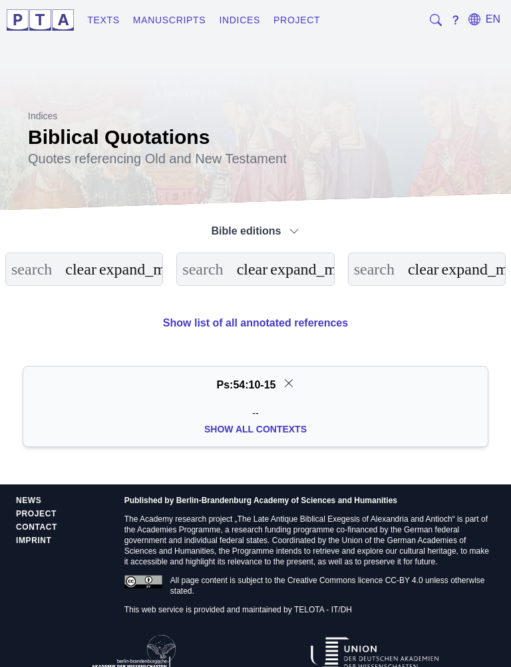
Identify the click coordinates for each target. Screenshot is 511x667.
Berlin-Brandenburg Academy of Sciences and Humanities (286, 500)
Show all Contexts (255, 429)
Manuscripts (169, 20)
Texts (103, 20)
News (28, 500)
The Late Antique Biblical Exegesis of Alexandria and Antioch (345, 519)
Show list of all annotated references (255, 323)
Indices (239, 20)
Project (296, 20)
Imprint (34, 540)
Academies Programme (178, 529)
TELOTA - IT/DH (323, 609)
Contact (36, 527)
